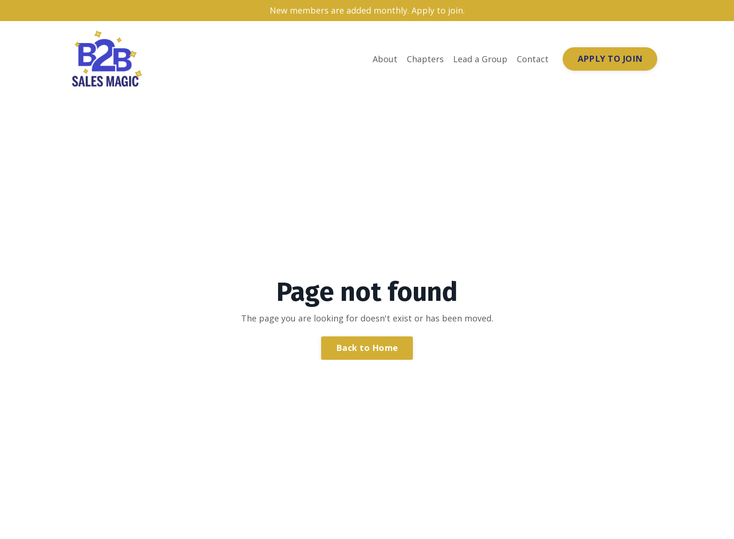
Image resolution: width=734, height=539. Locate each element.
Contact (533, 59)
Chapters (425, 59)
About (385, 59)
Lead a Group (480, 59)
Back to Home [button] (367, 347)
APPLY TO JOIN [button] (610, 58)
